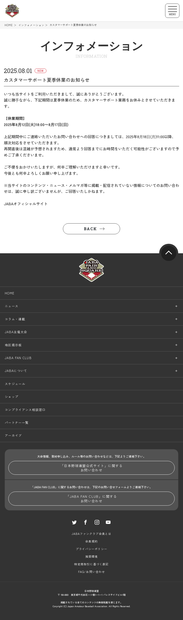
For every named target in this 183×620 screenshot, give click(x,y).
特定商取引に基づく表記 (91, 564)
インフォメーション (31, 25)
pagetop (168, 253)
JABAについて (16, 371)
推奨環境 (91, 556)
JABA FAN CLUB (18, 358)
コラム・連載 (15, 319)
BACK (90, 228)
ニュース (11, 306)
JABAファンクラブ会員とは (92, 534)
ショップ (11, 396)
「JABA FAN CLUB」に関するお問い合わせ (91, 498)
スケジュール (15, 383)
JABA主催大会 (16, 332)
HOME (9, 25)
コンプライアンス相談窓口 (25, 409)
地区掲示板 (13, 345)
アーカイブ (13, 435)
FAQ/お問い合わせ (91, 572)
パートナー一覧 (17, 422)
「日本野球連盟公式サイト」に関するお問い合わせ (91, 467)
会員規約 (91, 541)
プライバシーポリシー (91, 549)
